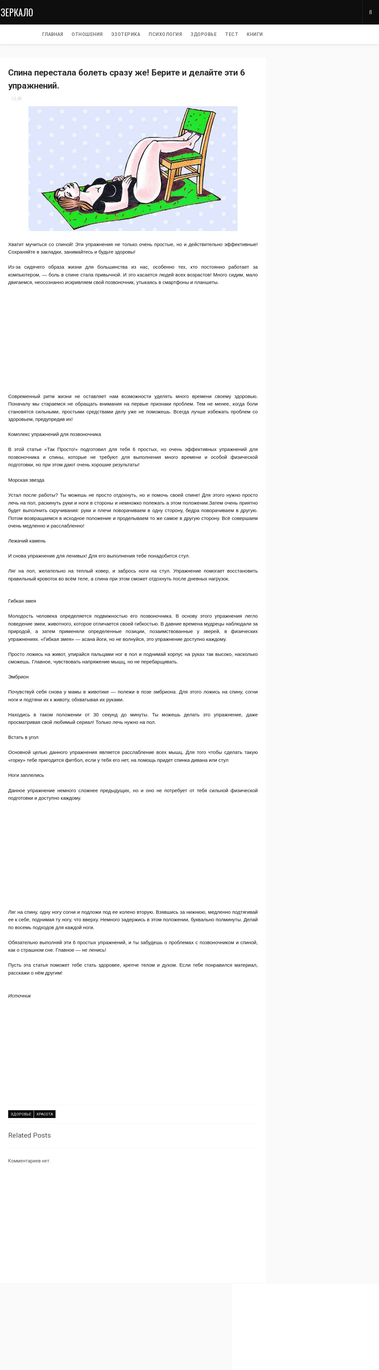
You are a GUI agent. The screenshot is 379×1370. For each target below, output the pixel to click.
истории (327, 244)
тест (335, 267)
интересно (283, 244)
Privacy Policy (14, 1342)
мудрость (283, 255)
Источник (19, 1005)
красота (45, 1123)
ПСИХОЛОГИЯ (127, 34)
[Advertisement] (125, 333)
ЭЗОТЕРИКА (88, 34)
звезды (326, 255)
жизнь (331, 278)
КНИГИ (217, 34)
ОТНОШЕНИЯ (49, 34)
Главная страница (19, 1335)
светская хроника (291, 267)
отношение (284, 290)
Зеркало (16, 11)
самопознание (288, 278)
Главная (14, 34)
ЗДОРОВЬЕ (166, 34)
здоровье (21, 1123)
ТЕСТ (193, 34)
